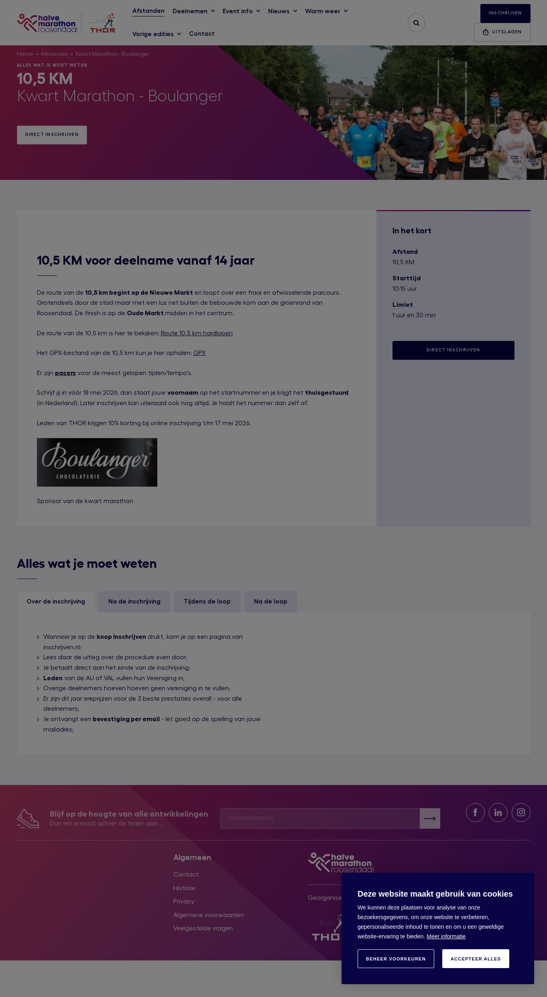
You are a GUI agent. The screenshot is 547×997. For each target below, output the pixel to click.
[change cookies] (396, 958)
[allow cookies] (475, 958)
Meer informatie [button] (446, 936)
